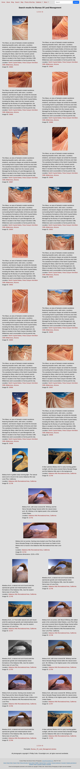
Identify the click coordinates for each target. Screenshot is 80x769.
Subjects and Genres (71, 763)
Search (17, 2)
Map (22, 2)
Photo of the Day (30, 2)
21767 (51, 704)
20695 (11, 340)
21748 (51, 635)
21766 (11, 706)
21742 (31, 518)
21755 (11, 669)
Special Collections (56, 763)
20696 (51, 332)
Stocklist (31, 764)
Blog (12, 2)
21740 (51, 475)
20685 (11, 114)
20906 (11, 387)
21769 (51, 738)
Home (3, 2)
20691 (51, 229)
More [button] (46, 2)
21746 (51, 588)
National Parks (42, 763)
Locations (49, 763)
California (33, 481)
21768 (11, 740)
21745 (11, 596)
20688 (51, 177)
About (8, 2)
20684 (51, 66)
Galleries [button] (39, 2)
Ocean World (31, 763)
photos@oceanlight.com (47, 760)
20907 (51, 387)
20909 (51, 435)
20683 (11, 67)
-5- (42, 12)
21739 (11, 483)
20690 (11, 229)
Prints (35, 764)
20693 (51, 277)
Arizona (16, 65)
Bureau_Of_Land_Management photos (43, 749)
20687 (11, 182)
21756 (51, 669)
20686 (51, 122)
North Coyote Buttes (15, 62)
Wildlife (37, 763)
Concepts (63, 763)
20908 (11, 443)
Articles (44, 764)
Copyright (48, 764)
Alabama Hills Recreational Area (18, 481)
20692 (11, 284)
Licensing (39, 764)
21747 (11, 631)
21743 (24, 552)
